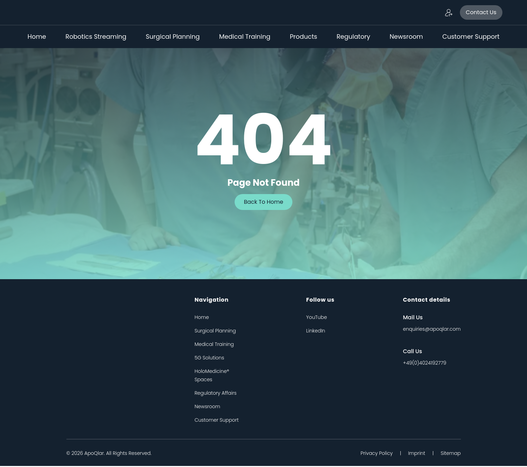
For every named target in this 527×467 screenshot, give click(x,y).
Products (303, 36)
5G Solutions (209, 358)
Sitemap (450, 454)
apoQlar (94, 454)
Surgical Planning (173, 36)
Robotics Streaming (95, 36)
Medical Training (244, 36)
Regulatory (353, 36)
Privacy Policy (372, 454)
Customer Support (470, 36)
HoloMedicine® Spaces (211, 376)
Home (37, 36)
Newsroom (406, 36)
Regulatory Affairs (215, 394)
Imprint (414, 454)
